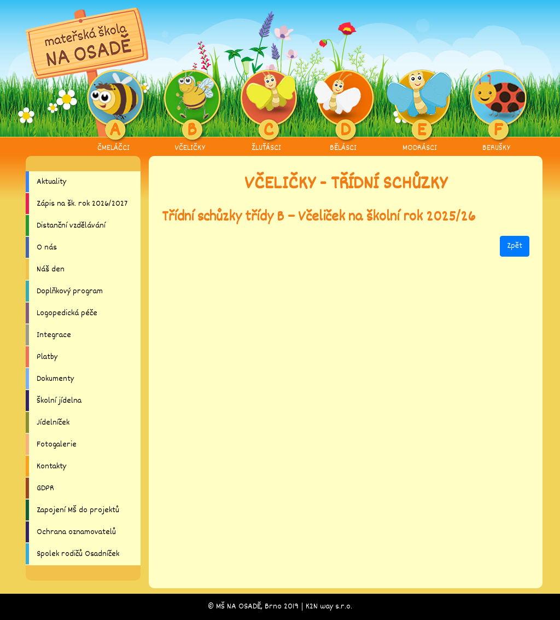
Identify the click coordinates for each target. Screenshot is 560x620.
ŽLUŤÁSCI (266, 111)
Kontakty (51, 466)
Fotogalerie (57, 444)
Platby (47, 357)
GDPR (45, 488)
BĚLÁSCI (343, 111)
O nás (47, 247)
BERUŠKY (496, 111)
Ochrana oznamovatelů (76, 532)
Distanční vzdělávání (71, 225)
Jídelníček (53, 422)
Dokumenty (55, 379)
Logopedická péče (67, 313)
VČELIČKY (190, 111)
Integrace (54, 335)
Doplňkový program (70, 291)
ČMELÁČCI (113, 111)
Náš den (51, 269)
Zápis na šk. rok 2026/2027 (82, 204)
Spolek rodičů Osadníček (78, 554)
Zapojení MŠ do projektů (78, 510)
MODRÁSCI (419, 111)
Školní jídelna (59, 401)
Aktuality (51, 182)
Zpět (514, 246)
